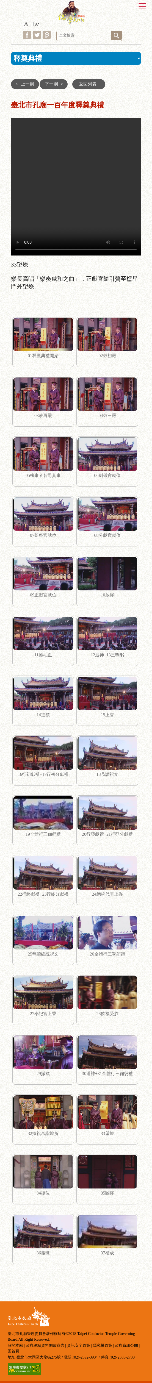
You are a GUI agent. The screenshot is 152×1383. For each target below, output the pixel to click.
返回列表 (87, 84)
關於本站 (15, 1345)
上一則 (23, 84)
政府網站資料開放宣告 (45, 1345)
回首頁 (13, 1351)
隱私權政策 (102, 1345)
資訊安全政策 (78, 1345)
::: (6, 82)
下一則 (55, 84)
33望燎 (76, 187)
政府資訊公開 (126, 1345)
